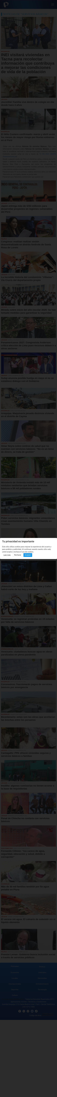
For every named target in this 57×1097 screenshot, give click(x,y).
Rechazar (17, 555)
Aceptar (28, 555)
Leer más (7, 555)
